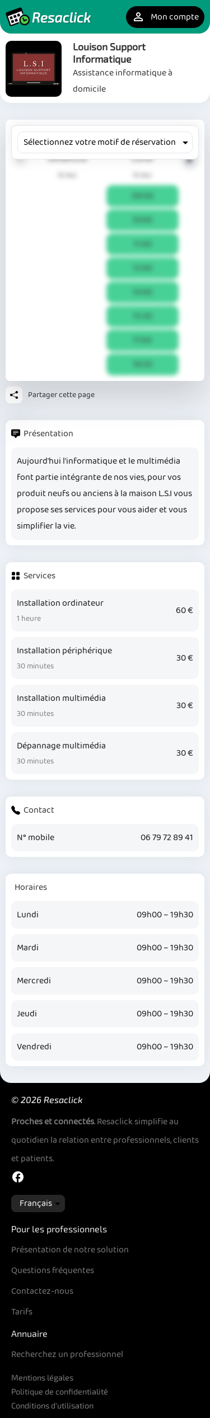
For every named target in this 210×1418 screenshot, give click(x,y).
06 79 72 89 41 (167, 838)
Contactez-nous (42, 1291)
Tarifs (21, 1312)
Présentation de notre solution (70, 1250)
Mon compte (165, 17)
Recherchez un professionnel (67, 1354)
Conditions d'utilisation (52, 1405)
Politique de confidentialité (59, 1391)
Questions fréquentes (52, 1270)
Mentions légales (42, 1377)
